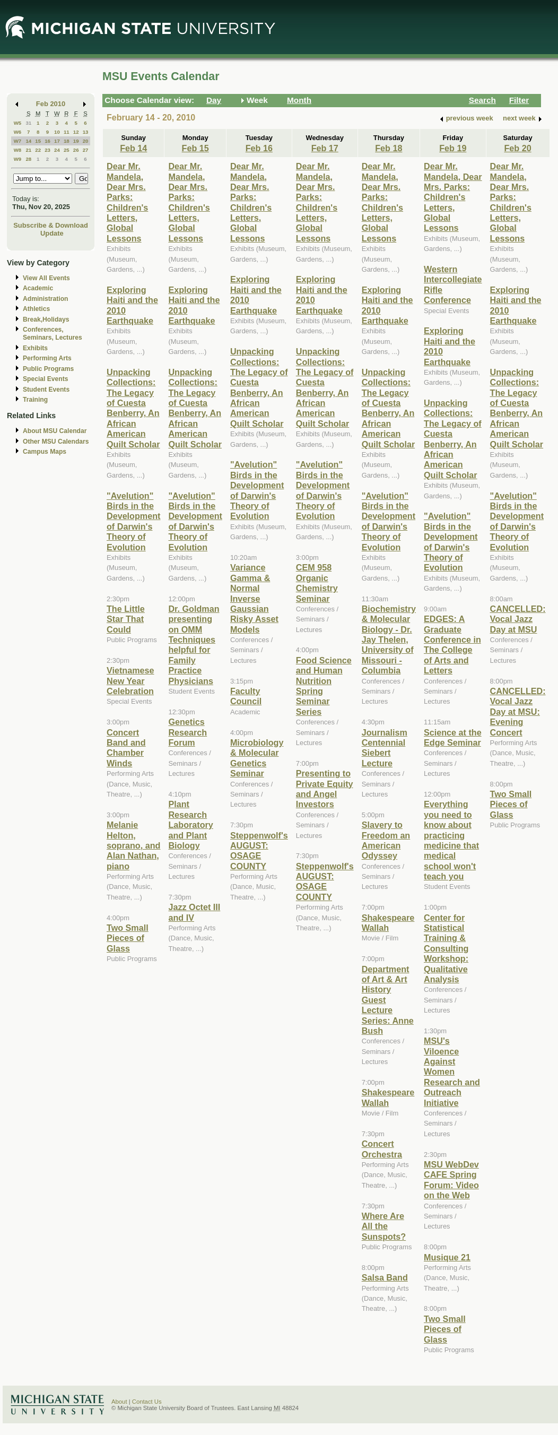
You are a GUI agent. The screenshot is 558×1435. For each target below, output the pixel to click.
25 (66, 150)
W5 (18, 123)
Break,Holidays (46, 319)
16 (47, 141)
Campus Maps (44, 451)
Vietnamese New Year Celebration (130, 680)
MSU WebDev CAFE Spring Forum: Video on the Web (451, 1180)
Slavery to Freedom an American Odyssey (386, 840)
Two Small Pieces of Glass (128, 938)
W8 (18, 150)
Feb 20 (517, 148)
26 (76, 150)
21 (28, 150)
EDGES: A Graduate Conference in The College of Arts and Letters (452, 644)
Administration (45, 298)
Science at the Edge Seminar (453, 737)
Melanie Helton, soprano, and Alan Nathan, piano (133, 845)
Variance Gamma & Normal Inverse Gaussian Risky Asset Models (254, 598)
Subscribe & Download (50, 225)
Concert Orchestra (382, 1149)
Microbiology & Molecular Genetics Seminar (257, 758)
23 (47, 150)
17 (57, 141)
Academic (38, 288)
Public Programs (48, 369)
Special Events (45, 379)
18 (66, 141)
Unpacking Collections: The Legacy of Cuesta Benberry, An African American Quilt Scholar (133, 408)
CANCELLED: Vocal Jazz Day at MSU (518, 619)
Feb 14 (133, 148)
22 (38, 150)
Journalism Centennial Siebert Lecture (384, 748)
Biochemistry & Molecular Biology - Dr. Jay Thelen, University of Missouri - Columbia (389, 639)
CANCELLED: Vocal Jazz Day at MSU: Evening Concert (518, 711)
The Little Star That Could (126, 619)
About (119, 1401)
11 (66, 132)
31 (28, 123)
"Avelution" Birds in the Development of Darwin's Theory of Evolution (133, 521)
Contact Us (147, 1401)
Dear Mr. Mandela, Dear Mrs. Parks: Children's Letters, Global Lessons (127, 202)
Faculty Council (245, 696)
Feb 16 (259, 148)
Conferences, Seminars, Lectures (52, 333)
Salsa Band (385, 1277)
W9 (18, 159)
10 (57, 132)
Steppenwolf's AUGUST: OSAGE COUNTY (259, 851)
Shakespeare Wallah (388, 922)
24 (57, 150)
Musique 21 (447, 1257)
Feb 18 (388, 148)
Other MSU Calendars (56, 441)
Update (52, 233)
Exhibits (35, 348)
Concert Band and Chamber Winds (126, 748)
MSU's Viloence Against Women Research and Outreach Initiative (452, 1071)
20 (86, 141)
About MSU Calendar (54, 431)
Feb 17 (324, 148)
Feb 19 (452, 148)
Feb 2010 (50, 104)
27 (86, 150)
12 (76, 132)
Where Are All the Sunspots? (384, 1226)
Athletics (36, 309)
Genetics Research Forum (187, 732)
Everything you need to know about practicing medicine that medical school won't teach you (451, 840)
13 (86, 132)
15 (38, 141)
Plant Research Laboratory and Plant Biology (190, 824)
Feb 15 (195, 148)
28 (28, 159)
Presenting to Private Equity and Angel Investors (324, 788)
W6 (18, 132)
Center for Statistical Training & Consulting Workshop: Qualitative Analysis (446, 948)
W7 (18, 141)
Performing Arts (47, 358)
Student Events (46, 389)
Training (35, 399)
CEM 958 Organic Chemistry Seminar (317, 583)
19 (76, 141)
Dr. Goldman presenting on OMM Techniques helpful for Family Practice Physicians (193, 645)
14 (28, 141)
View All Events (46, 278)
